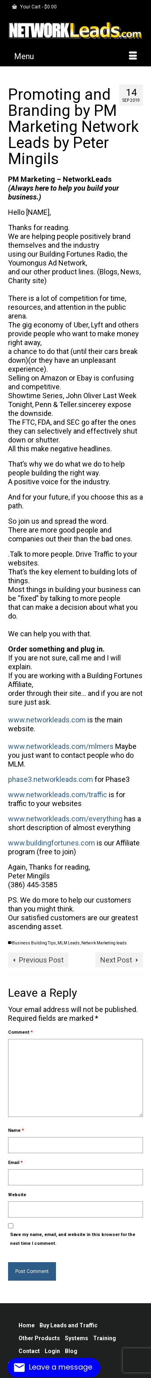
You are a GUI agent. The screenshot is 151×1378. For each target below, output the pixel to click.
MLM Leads (69, 943)
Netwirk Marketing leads (104, 943)
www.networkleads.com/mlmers (61, 746)
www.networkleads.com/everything (65, 818)
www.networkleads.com (47, 720)
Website (17, 1194)
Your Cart (34, 7)
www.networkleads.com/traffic (57, 794)
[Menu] (75, 56)
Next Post (116, 960)
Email (15, 1162)
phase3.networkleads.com (50, 779)
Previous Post (41, 960)
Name (16, 1130)
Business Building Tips (34, 943)
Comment (20, 1032)
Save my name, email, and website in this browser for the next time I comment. (72, 1239)
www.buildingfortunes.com (51, 843)
